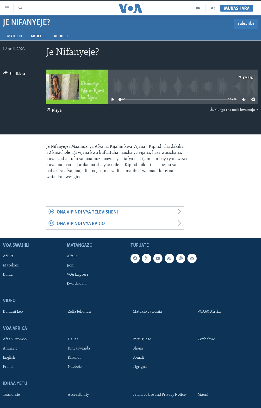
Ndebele (75, 367)
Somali (138, 358)
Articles (38, 36)
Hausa (73, 339)
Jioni (71, 265)
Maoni (203, 395)
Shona (138, 348)
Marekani (11, 265)
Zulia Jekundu (79, 312)
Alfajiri (73, 256)
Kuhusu (61, 36)
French (8, 367)
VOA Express (77, 275)
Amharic (10, 348)
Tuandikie (11, 395)
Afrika (8, 256)
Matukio (14, 36)
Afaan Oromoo (15, 339)
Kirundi (74, 358)
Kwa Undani (77, 284)
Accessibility (78, 395)
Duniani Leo (13, 312)
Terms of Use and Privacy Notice (159, 395)
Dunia (8, 275)
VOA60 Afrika (209, 312)
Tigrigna (140, 367)
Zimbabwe (206, 339)
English (9, 358)
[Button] (14, 74)
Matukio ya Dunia (147, 312)
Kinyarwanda (79, 348)
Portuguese (142, 339)
